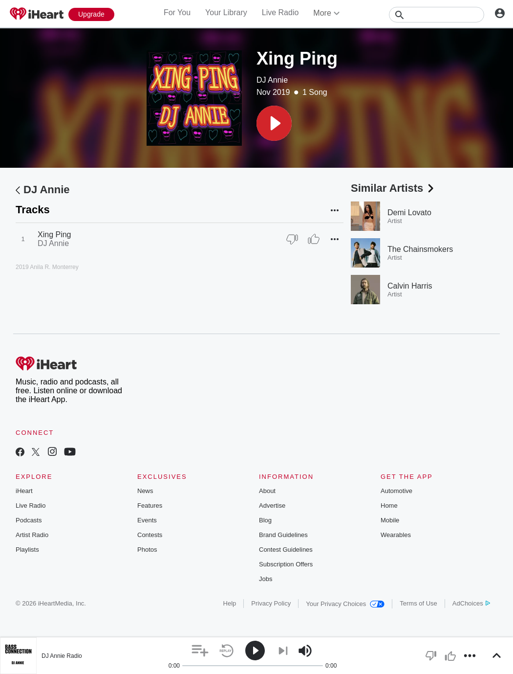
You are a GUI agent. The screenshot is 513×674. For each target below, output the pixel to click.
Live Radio (280, 12)
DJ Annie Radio (62, 655)
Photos (147, 549)
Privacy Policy (271, 603)
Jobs (265, 579)
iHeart (24, 490)
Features (149, 505)
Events (147, 520)
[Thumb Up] (313, 239)
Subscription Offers (286, 564)
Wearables (396, 535)
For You (177, 12)
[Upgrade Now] (91, 14)
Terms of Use (418, 603)
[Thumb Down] (292, 239)
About (267, 490)
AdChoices (471, 603)
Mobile (390, 520)
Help (229, 603)
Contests (149, 535)
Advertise (272, 505)
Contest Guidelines (286, 549)
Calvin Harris (409, 286)
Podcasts (29, 520)
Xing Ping (54, 234)
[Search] (436, 14)
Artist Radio (32, 535)
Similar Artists (393, 188)
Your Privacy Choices (345, 603)
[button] (274, 123)
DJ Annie (272, 80)
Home (389, 505)
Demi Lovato (409, 212)
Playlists (27, 549)
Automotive (396, 490)
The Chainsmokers (420, 249)
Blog (265, 520)
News (145, 490)
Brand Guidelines (283, 535)
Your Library (226, 12)
